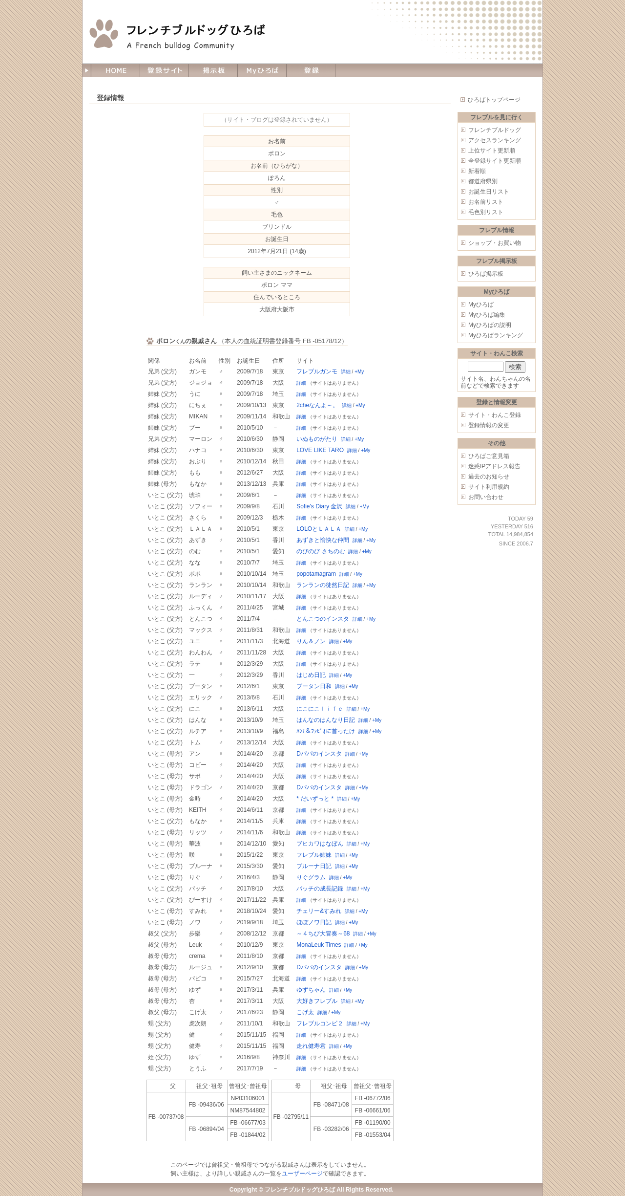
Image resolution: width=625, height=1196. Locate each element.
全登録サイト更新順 (494, 160)
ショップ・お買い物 (494, 242)
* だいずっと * (314, 798)
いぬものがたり (316, 438)
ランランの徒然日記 (322, 585)
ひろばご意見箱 (488, 456)
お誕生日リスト (488, 191)
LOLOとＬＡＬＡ (318, 528)
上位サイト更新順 (491, 150)
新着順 (477, 171)
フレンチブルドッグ (494, 130)
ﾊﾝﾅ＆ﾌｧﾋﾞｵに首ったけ (325, 731)
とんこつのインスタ (322, 618)
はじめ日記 (311, 675)
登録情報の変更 (488, 425)
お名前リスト (485, 201)
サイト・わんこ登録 (494, 415)
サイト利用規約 (488, 486)
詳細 (346, 371)
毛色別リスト (485, 212)
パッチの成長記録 (319, 888)
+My (359, 371)
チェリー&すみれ (318, 911)
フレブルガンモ (316, 371)
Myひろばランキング (495, 335)
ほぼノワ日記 (314, 922)
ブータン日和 (314, 686)
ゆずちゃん (311, 989)
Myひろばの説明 (489, 325)
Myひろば (481, 304)
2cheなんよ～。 (317, 405)
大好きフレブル (316, 1001)
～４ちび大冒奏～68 (323, 933)
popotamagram (316, 573)
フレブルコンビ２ (319, 1023)
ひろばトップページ (494, 99)
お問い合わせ (485, 497)
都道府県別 (483, 181)
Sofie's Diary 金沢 (319, 506)
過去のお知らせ (488, 476)
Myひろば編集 (486, 314)
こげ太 (305, 1012)
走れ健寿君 (311, 1046)
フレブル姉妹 (314, 854)
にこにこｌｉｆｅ (319, 708)
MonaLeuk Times (318, 944)
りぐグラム (311, 877)
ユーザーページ (302, 1173)
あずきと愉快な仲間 (322, 540)
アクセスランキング (494, 140)
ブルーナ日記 (314, 866)
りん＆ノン (311, 641)
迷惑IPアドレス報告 (494, 466)
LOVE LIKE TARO (320, 450)
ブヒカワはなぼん (319, 843)
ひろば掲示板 (485, 273)
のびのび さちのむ (320, 551)
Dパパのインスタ (319, 753)
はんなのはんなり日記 (325, 720)
